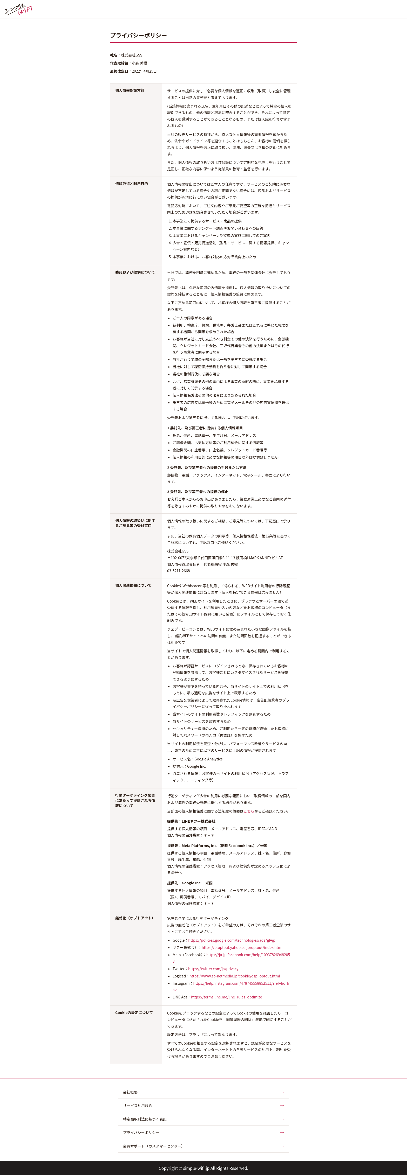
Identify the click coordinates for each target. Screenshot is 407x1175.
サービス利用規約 (203, 1105)
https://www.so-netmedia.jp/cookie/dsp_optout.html (234, 975)
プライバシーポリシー (203, 1132)
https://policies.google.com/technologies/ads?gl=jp (231, 940)
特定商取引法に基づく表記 (203, 1119)
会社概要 (203, 1092)
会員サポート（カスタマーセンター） (203, 1146)
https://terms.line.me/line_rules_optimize (226, 996)
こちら (248, 811)
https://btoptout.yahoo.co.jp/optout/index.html (242, 947)
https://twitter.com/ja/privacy (213, 968)
